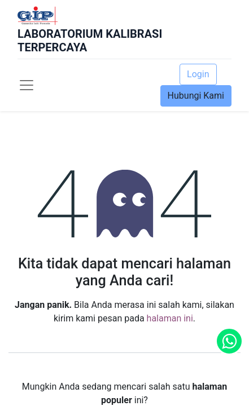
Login (198, 74)
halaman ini (170, 318)
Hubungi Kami (196, 95)
